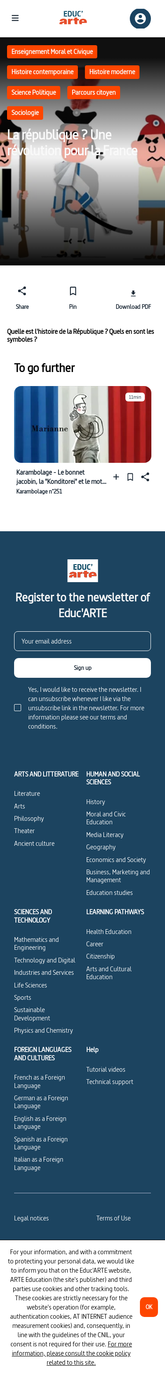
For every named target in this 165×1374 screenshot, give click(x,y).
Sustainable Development (32, 1013)
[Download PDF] (133, 296)
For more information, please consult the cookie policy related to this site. (72, 1353)
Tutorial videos (105, 1069)
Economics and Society (116, 859)
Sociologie (25, 112)
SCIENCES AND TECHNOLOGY (33, 916)
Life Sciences (30, 985)
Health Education (109, 931)
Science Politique (33, 92)
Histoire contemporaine (42, 71)
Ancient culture (34, 843)
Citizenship (100, 956)
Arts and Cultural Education (109, 972)
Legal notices (31, 1218)
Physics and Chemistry (43, 1030)
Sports (22, 997)
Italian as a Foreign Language (38, 1163)
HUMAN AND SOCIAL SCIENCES (113, 778)
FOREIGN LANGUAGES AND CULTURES (42, 1054)
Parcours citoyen (94, 92)
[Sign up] (82, 668)
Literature (27, 793)
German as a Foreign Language (41, 1101)
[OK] (149, 1307)
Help (92, 1050)
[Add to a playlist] (118, 477)
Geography (101, 847)
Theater (24, 830)
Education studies (109, 892)
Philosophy (29, 818)
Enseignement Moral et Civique (52, 51)
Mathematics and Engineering (36, 943)
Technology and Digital (44, 960)
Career (94, 943)
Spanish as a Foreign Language (41, 1143)
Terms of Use (113, 1218)
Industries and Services (44, 972)
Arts (19, 806)
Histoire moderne (112, 71)
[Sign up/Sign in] (140, 19)
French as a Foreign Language (39, 1081)
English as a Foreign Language (40, 1122)
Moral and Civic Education (106, 818)
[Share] (22, 296)
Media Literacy (105, 834)
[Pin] (73, 296)
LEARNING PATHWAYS (115, 912)
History (95, 801)
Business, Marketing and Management (118, 875)
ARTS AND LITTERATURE (46, 774)
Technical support (109, 1081)
